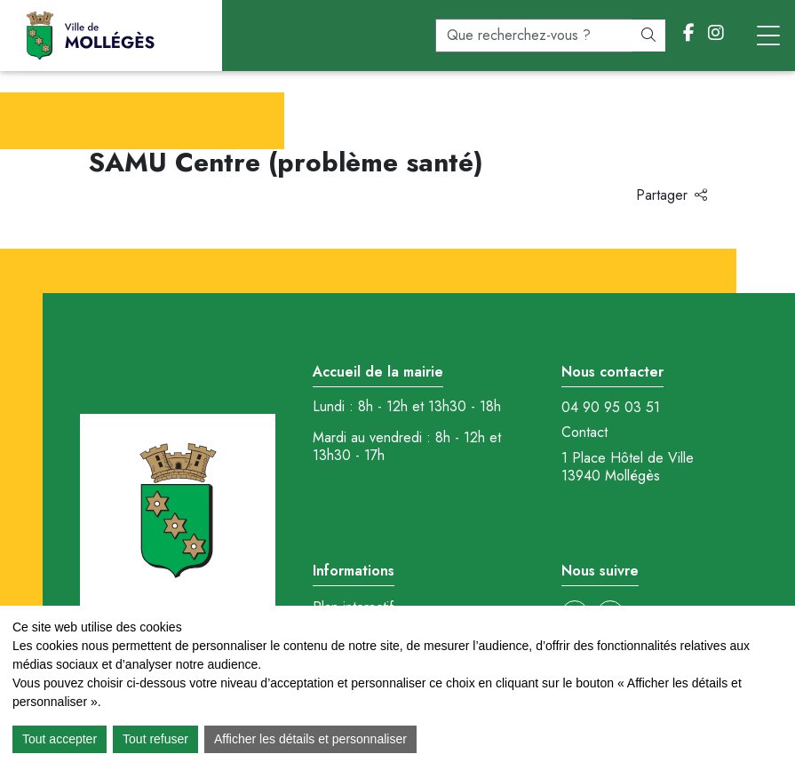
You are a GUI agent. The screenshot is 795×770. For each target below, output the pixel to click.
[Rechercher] (648, 36)
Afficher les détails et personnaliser (310, 739)
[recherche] (533, 35)
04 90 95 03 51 (610, 407)
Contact (584, 432)
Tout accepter (59, 739)
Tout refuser (155, 739)
